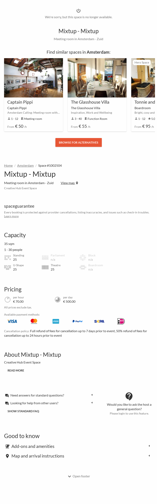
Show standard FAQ (23, 411)
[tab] (50, 395)
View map (69, 183)
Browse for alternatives (78, 142)
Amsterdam (25, 165)
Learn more (11, 216)
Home (8, 165)
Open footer (79, 476)
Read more (16, 370)
